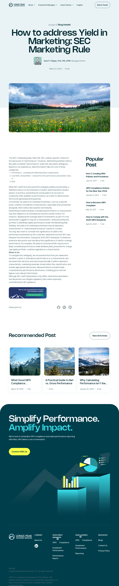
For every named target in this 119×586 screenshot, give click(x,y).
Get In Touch (102, 5)
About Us (38, 540)
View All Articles (99, 336)
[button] (32, 5)
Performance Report (58, 557)
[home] (17, 5)
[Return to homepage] (20, 537)
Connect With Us (19, 451)
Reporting (79, 553)
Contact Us (102, 545)
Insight (52, 24)
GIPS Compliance (61, 542)
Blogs (100, 540)
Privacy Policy (104, 551)
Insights (80, 5)
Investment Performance (58, 549)
